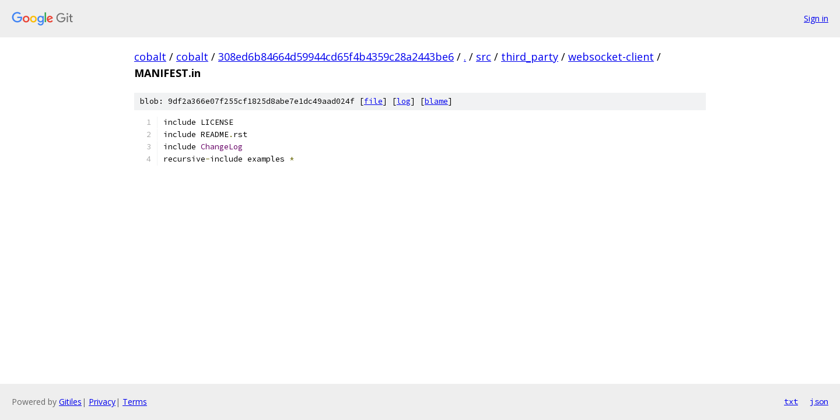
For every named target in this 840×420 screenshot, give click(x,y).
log (404, 101)
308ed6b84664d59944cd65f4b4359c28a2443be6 (336, 57)
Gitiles (70, 401)
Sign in (816, 18)
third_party (529, 57)
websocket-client (611, 57)
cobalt (150, 57)
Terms (135, 401)
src (483, 57)
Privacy (102, 401)
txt (791, 401)
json (819, 401)
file (373, 101)
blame (436, 101)
